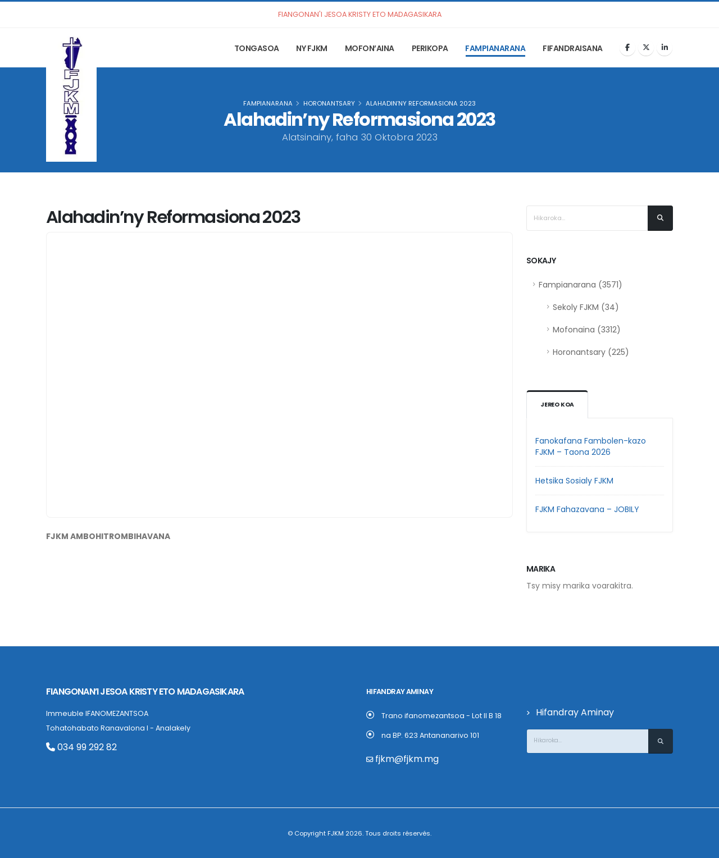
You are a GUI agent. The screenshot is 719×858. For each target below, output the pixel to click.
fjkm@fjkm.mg (400, 759)
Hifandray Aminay (568, 712)
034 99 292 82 (75, 746)
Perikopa (430, 48)
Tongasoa (256, 48)
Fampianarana (495, 48)
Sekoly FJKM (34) (586, 307)
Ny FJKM (311, 48)
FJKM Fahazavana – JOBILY (587, 509)
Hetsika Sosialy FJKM (574, 480)
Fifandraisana (573, 48)
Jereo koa (558, 404)
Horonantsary (329, 103)
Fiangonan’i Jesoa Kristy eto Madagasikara (129, 691)
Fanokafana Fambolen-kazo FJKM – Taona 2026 (590, 446)
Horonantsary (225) (591, 352)
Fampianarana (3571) (580, 284)
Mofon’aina (369, 48)
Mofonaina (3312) (587, 329)
